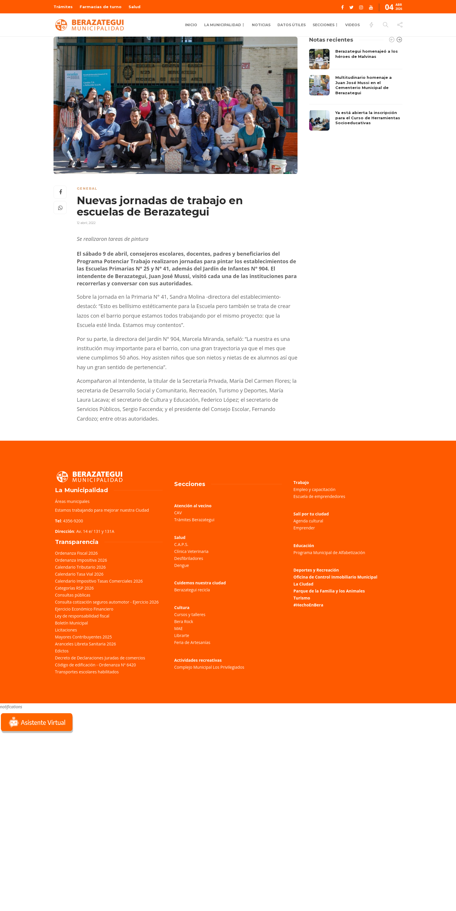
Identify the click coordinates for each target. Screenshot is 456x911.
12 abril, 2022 (86, 223)
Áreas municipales (72, 501)
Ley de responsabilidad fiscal (82, 616)
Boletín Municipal (71, 623)
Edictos (62, 651)
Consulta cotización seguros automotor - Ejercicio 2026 (107, 602)
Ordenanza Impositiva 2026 (81, 560)
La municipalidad (222, 25)
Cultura (182, 607)
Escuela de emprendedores (319, 496)
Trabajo (301, 482)
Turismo (301, 598)
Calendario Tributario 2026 (80, 567)
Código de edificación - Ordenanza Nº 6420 (95, 665)
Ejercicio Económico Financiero (84, 609)
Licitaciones (66, 630)
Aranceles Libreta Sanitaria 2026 (85, 644)
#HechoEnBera (308, 605)
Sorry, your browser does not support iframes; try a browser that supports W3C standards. (43, 775)
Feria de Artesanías (192, 642)
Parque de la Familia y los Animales (329, 591)
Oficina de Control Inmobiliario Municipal (335, 577)
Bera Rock (183, 621)
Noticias (261, 25)
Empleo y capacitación (314, 489)
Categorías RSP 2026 (74, 588)
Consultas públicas (72, 595)
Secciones (323, 25)
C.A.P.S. (181, 544)
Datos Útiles (291, 25)
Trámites (63, 6)
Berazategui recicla (192, 589)
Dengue (181, 565)
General (87, 188)
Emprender (304, 528)
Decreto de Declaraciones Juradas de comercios (100, 658)
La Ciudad (303, 584)
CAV (178, 512)
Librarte (181, 635)
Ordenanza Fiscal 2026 (76, 553)
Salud (134, 6)
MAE (178, 628)
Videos (352, 25)
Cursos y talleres (189, 614)
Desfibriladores (188, 558)
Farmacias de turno (101, 6)
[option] (355, 90)
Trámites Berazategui (194, 519)
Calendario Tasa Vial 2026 (79, 574)
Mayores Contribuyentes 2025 (83, 637)
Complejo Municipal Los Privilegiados (209, 667)
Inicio (191, 25)
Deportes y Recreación (316, 570)
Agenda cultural (308, 521)
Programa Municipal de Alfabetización (329, 552)
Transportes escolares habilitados (87, 672)
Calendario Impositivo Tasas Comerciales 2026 (99, 581)
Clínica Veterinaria (191, 551)
